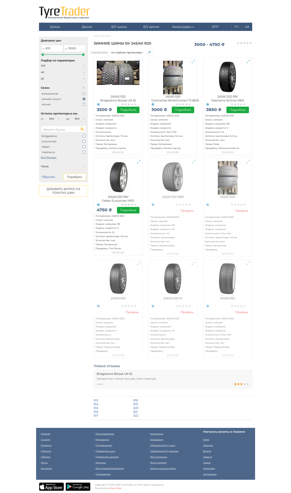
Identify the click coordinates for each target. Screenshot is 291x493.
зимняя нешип (51, 98)
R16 (96, 412)
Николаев (209, 468)
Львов (207, 462)
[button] (183, 27)
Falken (46, 146)
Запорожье (210, 474)
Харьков (208, 445)
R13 (96, 400)
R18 (135, 400)
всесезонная (50, 93)
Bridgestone (49, 136)
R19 (135, 404)
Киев (206, 439)
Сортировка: (99, 52)
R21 (135, 412)
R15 (96, 408)
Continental (49, 141)
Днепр (207, 451)
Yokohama (48, 152)
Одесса (207, 456)
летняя (46, 104)
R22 (135, 415)
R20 (135, 408)
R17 (96, 415)
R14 (96, 404)
